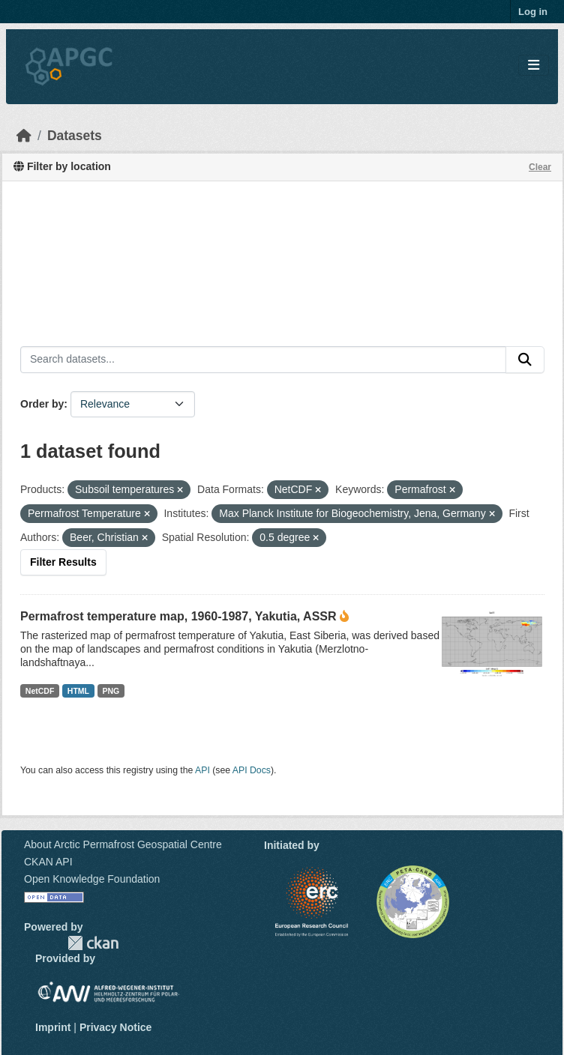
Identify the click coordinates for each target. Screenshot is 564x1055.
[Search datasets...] (263, 359)
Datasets (74, 135)
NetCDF (40, 690)
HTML (78, 690)
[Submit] (525, 359)
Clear (540, 167)
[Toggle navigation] (533, 65)
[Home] (24, 135)
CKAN (93, 943)
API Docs (251, 770)
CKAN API (48, 862)
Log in (533, 11)
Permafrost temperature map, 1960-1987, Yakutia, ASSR (178, 616)
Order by (42, 404)
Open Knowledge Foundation (92, 879)
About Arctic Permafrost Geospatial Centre (123, 844)
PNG (111, 690)
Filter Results (63, 562)
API (202, 770)
